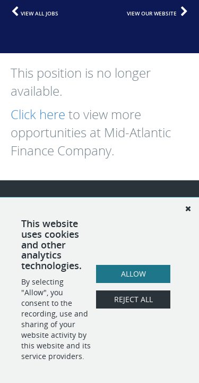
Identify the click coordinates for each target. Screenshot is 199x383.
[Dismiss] (187, 208)
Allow (133, 274)
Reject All (133, 299)
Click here (38, 114)
